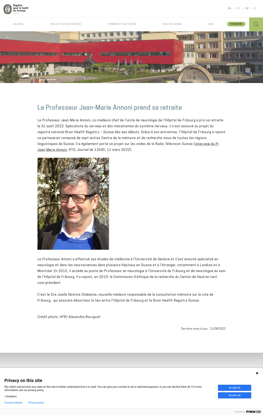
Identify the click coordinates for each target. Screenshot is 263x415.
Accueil (18, 24)
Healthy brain (172, 24)
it (255, 8)
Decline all (234, 395)
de (247, 8)
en (229, 8)
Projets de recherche (65, 24)
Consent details (13, 402)
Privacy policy (36, 402)
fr (238, 8)
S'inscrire (236, 24)
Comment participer (122, 24)
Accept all (234, 387)
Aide (211, 24)
